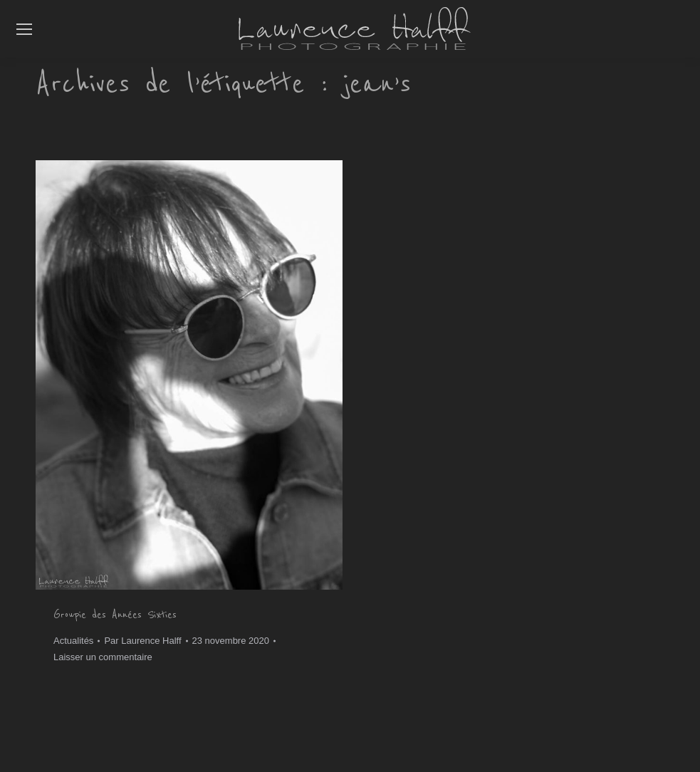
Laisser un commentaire (102, 657)
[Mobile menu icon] (24, 29)
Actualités (73, 640)
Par (142, 640)
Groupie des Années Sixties (115, 614)
